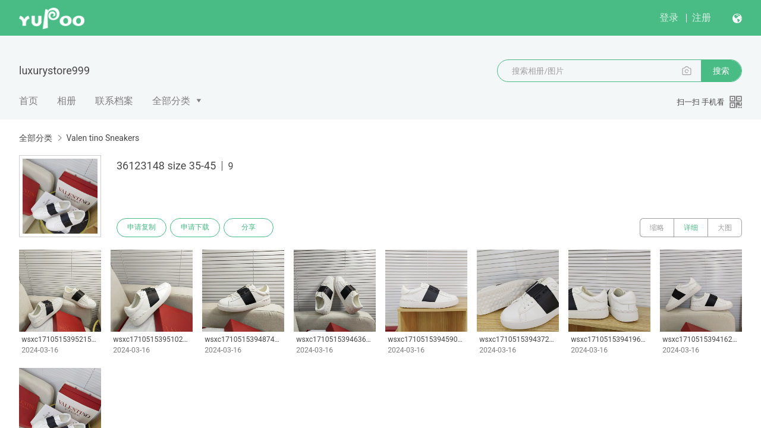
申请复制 (141, 228)
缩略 (657, 228)
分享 (248, 228)
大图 (725, 228)
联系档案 (114, 100)
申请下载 (195, 228)
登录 (668, 17)
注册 (701, 17)
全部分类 (171, 100)
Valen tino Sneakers (102, 138)
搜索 (721, 70)
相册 (66, 100)
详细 (691, 228)
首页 (28, 100)
